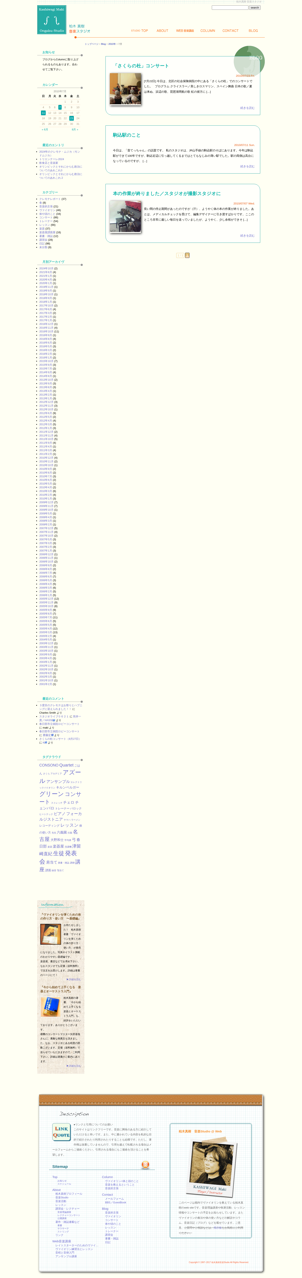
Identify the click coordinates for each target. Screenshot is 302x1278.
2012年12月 (46, 401)
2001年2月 (45, 684)
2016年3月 (45, 350)
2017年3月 (45, 313)
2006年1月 (45, 595)
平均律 (67, 840)
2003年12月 (46, 643)
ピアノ (60, 813)
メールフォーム (114, 1198)
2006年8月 (45, 569)
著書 (60, 1225)
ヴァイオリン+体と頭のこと (122, 1181)
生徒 (58, 853)
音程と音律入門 (64, 1252)
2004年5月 (45, 639)
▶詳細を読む (73, 979)
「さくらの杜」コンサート (141, 65)
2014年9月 (45, 372)
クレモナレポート (50, 198)
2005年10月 (46, 606)
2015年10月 (46, 361)
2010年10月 (46, 465)
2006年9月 (45, 565)
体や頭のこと (47, 213)
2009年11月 (46, 506)
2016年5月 (45, 346)
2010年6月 (45, 479)
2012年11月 (46, 405)
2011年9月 (45, 442)
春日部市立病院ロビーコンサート (59, 723)
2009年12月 (46, 502)
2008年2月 (45, 524)
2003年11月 (46, 647)
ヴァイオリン (47, 210)
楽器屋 (58, 846)
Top (139, 30)
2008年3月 (45, 520)
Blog (253, 30)
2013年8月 (45, 387)
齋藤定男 (48, 735)
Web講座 (185, 30)
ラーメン (75, 820)
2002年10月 (46, 669)
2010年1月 (45, 498)
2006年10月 (46, 561)
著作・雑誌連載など (67, 1221)
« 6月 (45, 129)
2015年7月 (45, 368)
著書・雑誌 (46, 236)
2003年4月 (45, 658)
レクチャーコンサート (69, 1215)
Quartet (66, 765)
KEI (45, 742)
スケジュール (64, 1184)
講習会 (43, 239)
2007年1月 (45, 550)
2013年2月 (45, 394)
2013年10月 (46, 379)
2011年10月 (46, 439)
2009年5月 (45, 513)
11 (43, 112)
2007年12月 (46, 528)
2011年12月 (46, 431)
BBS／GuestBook (115, 1202)
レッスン (44, 224)
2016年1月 (45, 357)
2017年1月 (45, 320)
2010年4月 (45, 487)
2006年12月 (46, 554)
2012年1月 (45, 428)
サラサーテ (63, 1228)
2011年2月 (45, 454)
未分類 (43, 247)
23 (71, 118)
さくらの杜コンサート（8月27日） (60, 738)
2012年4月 (45, 420)
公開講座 (62, 1218)
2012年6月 (45, 413)
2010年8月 (45, 472)
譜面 (48, 870)
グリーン (51, 794)
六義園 (62, 832)
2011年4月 (45, 446)
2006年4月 (45, 584)
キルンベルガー (67, 787)
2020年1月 (45, 283)
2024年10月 (46, 268)
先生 (54, 832)
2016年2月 (45, 353)
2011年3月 (45, 450)
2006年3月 (45, 587)
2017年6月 (45, 309)
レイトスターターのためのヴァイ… (76, 1245)
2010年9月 (45, 468)
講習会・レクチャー (67, 1208)
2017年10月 (46, 305)
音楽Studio (61, 1197)
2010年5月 (45, 483)
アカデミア (56, 773)
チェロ (68, 802)
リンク (59, 1235)
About (162, 30)
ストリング (63, 1231)
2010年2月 (45, 494)
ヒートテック (46, 814)
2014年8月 (45, 376)
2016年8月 (45, 338)
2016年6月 (45, 342)
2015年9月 (45, 364)
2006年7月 (45, 572)
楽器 (42, 228)
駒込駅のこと (127, 135)
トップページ (91, 44)
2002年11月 (46, 665)
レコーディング (49, 825)
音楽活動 (60, 1201)
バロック (76, 808)
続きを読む (247, 107)
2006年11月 (46, 557)
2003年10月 (46, 650)
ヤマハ (67, 820)
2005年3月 (45, 632)
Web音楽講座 (61, 1241)
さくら (46, 773)
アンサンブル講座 (66, 1256)
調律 (72, 862)
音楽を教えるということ (120, 1184)
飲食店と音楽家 (48, 162)
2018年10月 (46, 294)
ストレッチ (56, 803)
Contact (230, 30)
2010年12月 (46, 457)
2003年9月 (45, 654)
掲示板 (218, 1227)
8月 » (75, 129)
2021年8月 (45, 272)
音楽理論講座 (64, 1212)
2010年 (112, 44)
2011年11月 (46, 435)
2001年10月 (46, 680)
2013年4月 (45, 390)
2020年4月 (45, 279)
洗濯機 (68, 847)
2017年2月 (45, 316)
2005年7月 (45, 617)
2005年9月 (45, 609)
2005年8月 (45, 613)
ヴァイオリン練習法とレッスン (74, 1249)
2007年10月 (46, 535)
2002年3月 (45, 676)
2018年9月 (45, 298)
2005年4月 (45, 628)
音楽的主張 (46, 206)
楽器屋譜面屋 (47, 232)
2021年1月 (45, 275)
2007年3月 (45, 543)
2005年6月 (45, 621)
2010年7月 (45, 476)
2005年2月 (45, 636)
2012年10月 (46, 409)
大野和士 (57, 840)
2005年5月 (45, 624)
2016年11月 (46, 327)
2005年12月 (46, 598)
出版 (70, 832)
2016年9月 (45, 335)
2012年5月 (45, 416)
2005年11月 (46, 602)
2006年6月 (45, 576)
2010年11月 (46, 461)
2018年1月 (45, 301)
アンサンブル (58, 781)
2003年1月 (45, 661)
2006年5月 (45, 580)
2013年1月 (45, 398)
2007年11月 (46, 531)
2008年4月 (45, 517)
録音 (54, 870)
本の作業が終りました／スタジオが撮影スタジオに (167, 193)
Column (208, 30)
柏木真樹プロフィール (68, 1193)
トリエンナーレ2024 (51, 159)
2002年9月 (45, 673)
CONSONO (49, 765)
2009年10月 (46, 509)
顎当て (60, 870)
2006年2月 (45, 591)
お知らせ (62, 1181)
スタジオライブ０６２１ (54, 716)
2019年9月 (45, 290)
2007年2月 (45, 546)
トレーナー (46, 221)
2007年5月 (45, 539)
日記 (42, 243)
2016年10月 (46, 331)
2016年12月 (46, 324)
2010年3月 (45, 491)
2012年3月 (45, 424)
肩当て (51, 862)
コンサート (46, 217)
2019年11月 (46, 286)
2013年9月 (45, 383)
